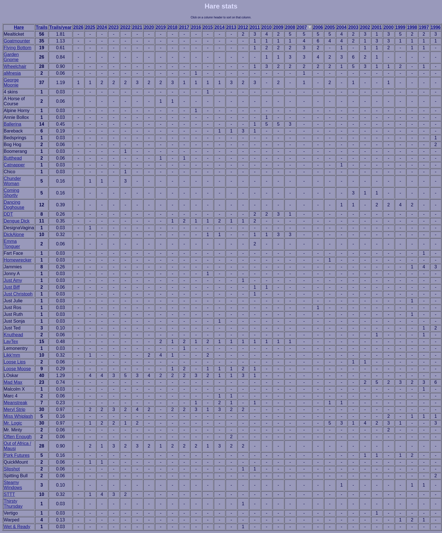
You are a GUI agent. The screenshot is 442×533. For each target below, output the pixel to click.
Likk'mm (12, 355)
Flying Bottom (17, 47)
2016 (196, 27)
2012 (243, 27)
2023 (114, 27)
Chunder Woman (12, 181)
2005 (330, 27)
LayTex (11, 341)
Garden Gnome (11, 57)
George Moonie (11, 82)
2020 (149, 27)
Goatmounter (17, 40)
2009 (278, 27)
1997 (424, 27)
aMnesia (12, 73)
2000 (388, 27)
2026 (78, 27)
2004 (342, 27)
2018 (172, 27)
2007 (302, 27)
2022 (125, 27)
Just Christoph (18, 294)
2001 (377, 27)
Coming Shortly (11, 193)
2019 (161, 27)
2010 (267, 27)
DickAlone (14, 234)
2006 (318, 27)
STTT (9, 494)
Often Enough (18, 436)
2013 (231, 27)
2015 (208, 27)
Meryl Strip (14, 409)
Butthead (13, 158)
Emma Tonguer (12, 244)
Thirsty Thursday (13, 504)
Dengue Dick (17, 221)
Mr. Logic (13, 423)
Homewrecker (18, 260)
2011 (255, 27)
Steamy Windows (13, 485)
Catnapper (14, 164)
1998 (412, 27)
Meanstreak (15, 402)
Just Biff (12, 287)
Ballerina (12, 124)
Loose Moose (17, 368)
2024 (102, 27)
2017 (184, 27)
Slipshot (12, 468)
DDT (8, 214)
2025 (90, 27)
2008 (290, 27)
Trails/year (60, 27)
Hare (19, 27)
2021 (137, 27)
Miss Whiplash (18, 416)
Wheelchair (15, 66)
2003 (353, 27)
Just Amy (13, 280)
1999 (400, 27)
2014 (219, 27)
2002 (365, 27)
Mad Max (13, 382)
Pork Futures (17, 455)
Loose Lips (14, 361)
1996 (436, 27)
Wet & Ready (17, 526)
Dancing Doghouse (14, 205)
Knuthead (13, 334)
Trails (42, 27)
